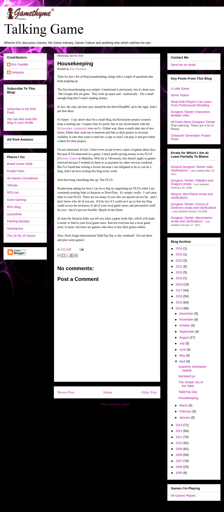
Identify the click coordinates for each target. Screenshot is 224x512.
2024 (179, 248)
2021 (179, 266)
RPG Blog (14, 207)
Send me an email (183, 64)
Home (107, 392)
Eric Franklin (19, 64)
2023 (179, 254)
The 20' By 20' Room (21, 235)
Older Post (149, 392)
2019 (179, 278)
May (182, 355)
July (182, 343)
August (184, 337)
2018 (179, 284)
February (185, 411)
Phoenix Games (68, 158)
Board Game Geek (20, 164)
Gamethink (14, 214)
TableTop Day (187, 392)
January (185, 417)
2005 (179, 473)
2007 (179, 461)
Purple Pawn (15, 171)
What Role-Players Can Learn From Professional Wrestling (191, 103)
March (184, 405)
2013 (179, 425)
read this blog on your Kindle (22, 120)
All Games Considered (22, 178)
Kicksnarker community (72, 128)
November (186, 319)
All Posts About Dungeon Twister (193, 122)
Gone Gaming (16, 200)
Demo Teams (180, 95)
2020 (179, 272)
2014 (179, 308)
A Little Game (180, 88)
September (187, 331)
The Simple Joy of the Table (190, 384)
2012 (179, 431)
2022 (179, 260)
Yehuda (12, 185)
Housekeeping (188, 398)
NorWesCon (186, 376)
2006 (179, 467)
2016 (179, 296)
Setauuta (17, 72)
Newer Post (65, 392)
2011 (179, 437)
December (186, 313)
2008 (179, 455)
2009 (179, 449)
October (185, 325)
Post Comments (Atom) (115, 404)
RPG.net (13, 192)
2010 (179, 443)
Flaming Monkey (18, 221)
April (182, 361)
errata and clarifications (193, 205)
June (183, 349)
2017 (179, 290)
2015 (179, 302)
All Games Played (183, 495)
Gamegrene (15, 228)
